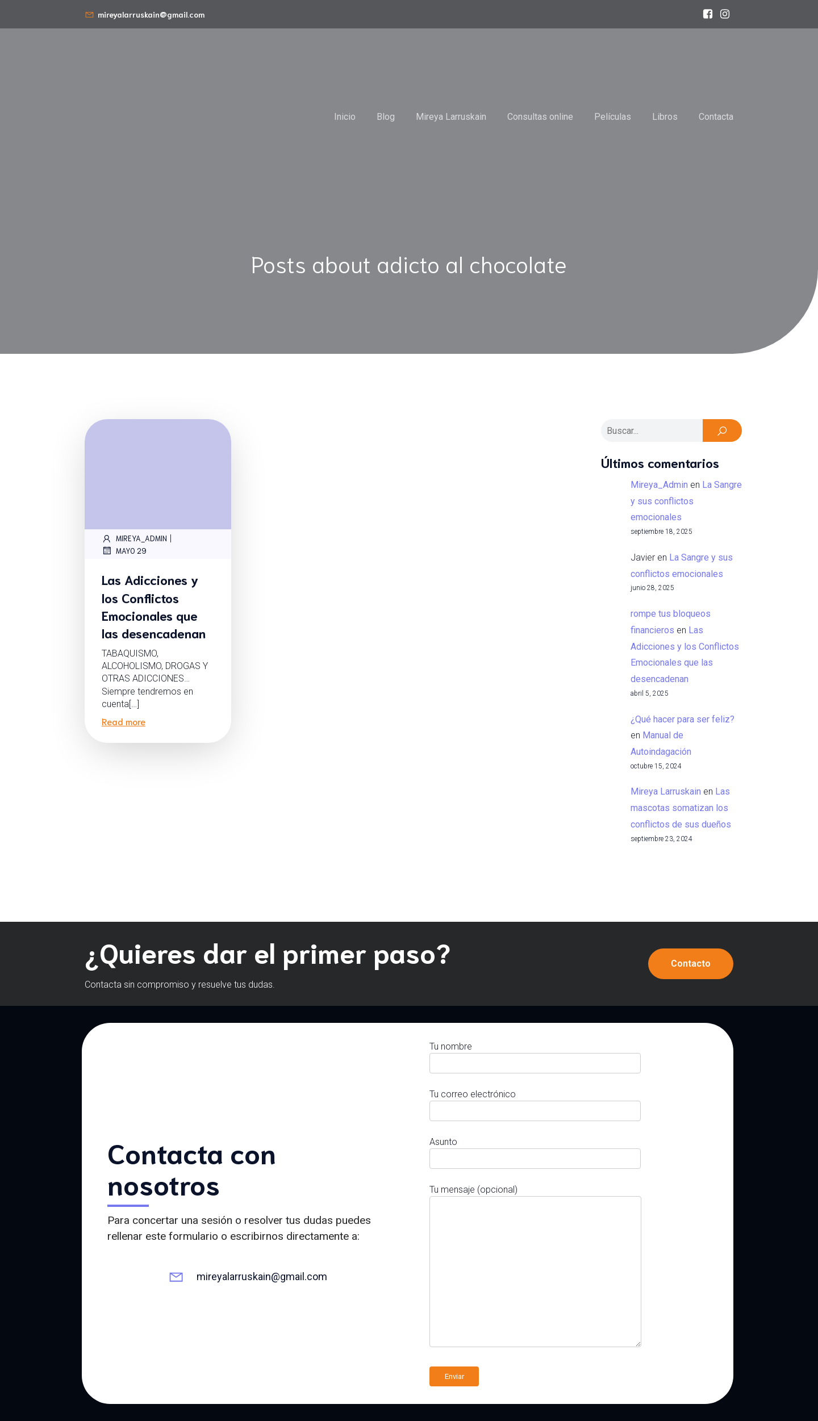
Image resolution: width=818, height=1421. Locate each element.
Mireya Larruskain (451, 116)
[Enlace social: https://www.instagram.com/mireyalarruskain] (724, 14)
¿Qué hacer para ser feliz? (682, 719)
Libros (665, 116)
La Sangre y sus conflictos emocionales (686, 501)
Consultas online (540, 116)
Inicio (345, 116)
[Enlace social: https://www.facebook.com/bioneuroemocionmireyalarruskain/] (707, 14)
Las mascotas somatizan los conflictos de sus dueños (681, 808)
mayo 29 (124, 550)
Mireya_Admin (134, 538)
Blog (386, 116)
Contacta (716, 116)
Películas (612, 116)
